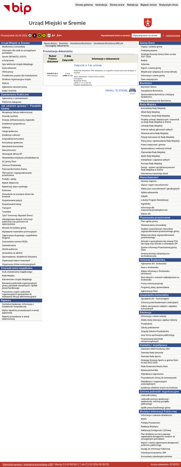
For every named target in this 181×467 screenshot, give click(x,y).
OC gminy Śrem (9, 161)
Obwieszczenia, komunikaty (153, 225)
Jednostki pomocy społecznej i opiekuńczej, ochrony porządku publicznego (155, 401)
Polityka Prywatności (150, 423)
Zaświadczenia (9, 245)
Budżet (144, 60)
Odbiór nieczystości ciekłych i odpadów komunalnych (159, 307)
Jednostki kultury (149, 395)
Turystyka (6, 212)
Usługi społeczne (10, 131)
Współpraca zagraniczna (152, 374)
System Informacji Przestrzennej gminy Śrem (159, 248)
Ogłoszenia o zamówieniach (15, 98)
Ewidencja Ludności (11, 135)
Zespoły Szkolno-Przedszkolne (155, 331)
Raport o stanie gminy (151, 68)
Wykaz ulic (146, 214)
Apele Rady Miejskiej (150, 156)
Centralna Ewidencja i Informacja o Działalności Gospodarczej (18, 305)
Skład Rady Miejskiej (150, 112)
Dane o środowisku (149, 267)
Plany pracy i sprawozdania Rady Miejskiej (160, 141)
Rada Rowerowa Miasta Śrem (154, 366)
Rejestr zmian (149, 4)
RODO (143, 419)
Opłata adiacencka (149, 192)
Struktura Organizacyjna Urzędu (16, 79)
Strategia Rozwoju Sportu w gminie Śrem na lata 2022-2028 (159, 361)
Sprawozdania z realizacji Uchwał (156, 148)
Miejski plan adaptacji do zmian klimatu (159, 72)
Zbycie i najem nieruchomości (154, 185)
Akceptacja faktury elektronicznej (17, 112)
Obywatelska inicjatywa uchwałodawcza (20, 158)
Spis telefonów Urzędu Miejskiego (17, 64)
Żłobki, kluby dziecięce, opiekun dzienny (159, 320)
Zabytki (144, 196)
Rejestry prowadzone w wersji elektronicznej (15, 317)
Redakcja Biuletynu (149, 426)
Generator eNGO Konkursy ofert (155, 349)
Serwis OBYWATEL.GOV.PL (14, 57)
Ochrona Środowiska (11, 165)
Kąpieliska (145, 204)
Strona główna (84, 4)
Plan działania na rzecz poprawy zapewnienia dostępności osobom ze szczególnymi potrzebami (158, 436)
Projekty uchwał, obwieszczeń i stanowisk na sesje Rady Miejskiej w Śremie (160, 120)
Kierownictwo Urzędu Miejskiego (17, 279)
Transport (6, 208)
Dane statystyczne (149, 79)
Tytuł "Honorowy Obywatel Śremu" (17, 215)
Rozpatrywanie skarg (11, 204)
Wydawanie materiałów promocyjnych (19, 231)
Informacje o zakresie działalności (156, 415)
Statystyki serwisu (12, 464)
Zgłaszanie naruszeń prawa (14, 87)
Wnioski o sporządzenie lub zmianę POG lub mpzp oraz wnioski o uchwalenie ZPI (159, 242)
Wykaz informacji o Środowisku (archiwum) (155, 272)
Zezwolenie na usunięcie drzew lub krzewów (18, 195)
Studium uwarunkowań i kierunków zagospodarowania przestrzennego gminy (160, 230)
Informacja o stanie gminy (153, 75)
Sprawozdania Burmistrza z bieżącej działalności (157, 95)
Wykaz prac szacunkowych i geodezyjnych (160, 189)
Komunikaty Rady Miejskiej (153, 108)
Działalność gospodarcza (13, 124)
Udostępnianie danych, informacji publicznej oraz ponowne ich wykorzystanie (17, 221)
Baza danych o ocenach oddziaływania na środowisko (160, 278)
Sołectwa (145, 64)
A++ (59, 35)
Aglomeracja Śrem (149, 291)
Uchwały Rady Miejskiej (151, 126)
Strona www (117, 4)
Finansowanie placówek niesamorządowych (152, 340)
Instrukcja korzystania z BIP (153, 453)
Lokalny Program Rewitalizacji (154, 200)
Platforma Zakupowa (11, 102)
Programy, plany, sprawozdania (155, 287)
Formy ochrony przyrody (152, 283)
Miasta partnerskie (149, 370)
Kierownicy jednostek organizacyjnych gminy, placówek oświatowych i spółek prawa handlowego (19, 285)
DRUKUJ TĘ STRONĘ (121, 91)
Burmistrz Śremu (148, 87)
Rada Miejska (8, 275)
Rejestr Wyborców (10, 183)
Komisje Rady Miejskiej (151, 163)
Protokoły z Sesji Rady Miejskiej (155, 116)
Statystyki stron (168, 4)
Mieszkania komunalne (12, 146)
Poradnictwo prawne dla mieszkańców (19, 75)
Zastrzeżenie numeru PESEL (15, 241)
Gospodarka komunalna (13, 139)
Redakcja (132, 4)
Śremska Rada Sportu (151, 356)
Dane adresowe (9, 68)
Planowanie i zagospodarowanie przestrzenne (17, 174)
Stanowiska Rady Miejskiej (153, 152)
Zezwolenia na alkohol (12, 253)
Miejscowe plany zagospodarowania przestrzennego (157, 236)
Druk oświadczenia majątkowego (17, 272)
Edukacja (6, 127)
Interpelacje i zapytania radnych (155, 160)
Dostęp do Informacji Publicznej (155, 449)
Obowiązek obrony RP (12, 154)
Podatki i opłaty (9, 179)
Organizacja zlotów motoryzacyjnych (19, 264)
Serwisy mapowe (148, 181)
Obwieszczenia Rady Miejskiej (154, 133)
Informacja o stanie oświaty (153, 316)
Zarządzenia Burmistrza (80, 43)
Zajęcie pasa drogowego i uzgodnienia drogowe (19, 236)
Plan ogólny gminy (149, 221)
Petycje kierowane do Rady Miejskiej (157, 137)
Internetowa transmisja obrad (154, 173)
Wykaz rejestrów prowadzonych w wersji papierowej (20, 311)
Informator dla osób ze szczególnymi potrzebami (19, 51)
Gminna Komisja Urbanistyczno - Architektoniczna (156, 254)
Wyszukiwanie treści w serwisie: (116, 35)
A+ (53, 35)
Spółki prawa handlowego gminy (156, 407)
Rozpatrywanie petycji (12, 200)
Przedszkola (146, 324)
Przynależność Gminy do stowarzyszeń (159, 378)
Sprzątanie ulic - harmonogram (155, 299)
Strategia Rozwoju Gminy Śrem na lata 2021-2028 (158, 55)
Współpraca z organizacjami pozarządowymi (154, 382)
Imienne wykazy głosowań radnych (157, 129)
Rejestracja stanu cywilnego (15, 186)
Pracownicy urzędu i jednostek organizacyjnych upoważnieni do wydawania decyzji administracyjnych (19, 294)
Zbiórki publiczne (10, 249)
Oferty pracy (7, 72)
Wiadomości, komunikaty (13, 47)
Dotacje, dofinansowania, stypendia (18, 120)
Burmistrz (63, 43)
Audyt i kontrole (9, 91)
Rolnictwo (6, 190)
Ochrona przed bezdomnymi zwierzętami (159, 302)
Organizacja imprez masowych (16, 260)
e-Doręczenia (8, 60)
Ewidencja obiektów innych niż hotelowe (159, 388)
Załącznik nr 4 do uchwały (88, 65)
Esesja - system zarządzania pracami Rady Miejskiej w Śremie (158, 168)
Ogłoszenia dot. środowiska (153, 263)
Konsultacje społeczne (12, 142)
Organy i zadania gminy (151, 47)
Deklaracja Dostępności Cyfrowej (156, 430)
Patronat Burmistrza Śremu (14, 169)
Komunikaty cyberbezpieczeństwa (156, 456)
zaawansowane (173, 35)
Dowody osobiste (10, 116)
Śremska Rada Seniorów (152, 352)
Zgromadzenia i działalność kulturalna (19, 257)
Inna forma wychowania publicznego (157, 335)
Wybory (5, 83)
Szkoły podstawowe (150, 327)
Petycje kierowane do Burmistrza (156, 101)
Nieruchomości (9, 150)
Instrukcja (101, 4)
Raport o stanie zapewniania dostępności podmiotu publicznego (160, 444)
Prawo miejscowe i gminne (153, 145)
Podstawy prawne (149, 50)
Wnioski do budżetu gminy (14, 228)
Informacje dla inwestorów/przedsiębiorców (154, 208)
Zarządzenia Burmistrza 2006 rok (108, 43)
